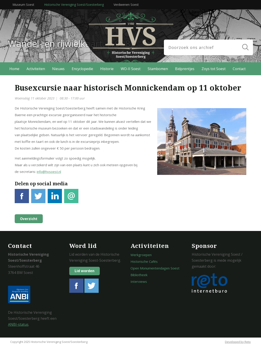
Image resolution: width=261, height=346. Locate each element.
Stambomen (158, 68)
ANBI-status (18, 324)
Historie (107, 68)
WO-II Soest (131, 68)
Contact (239, 68)
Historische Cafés (144, 261)
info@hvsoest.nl (49, 171)
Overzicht (28, 219)
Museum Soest (23, 4)
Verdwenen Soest (126, 4)
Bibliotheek (138, 275)
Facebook (22, 198)
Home (14, 68)
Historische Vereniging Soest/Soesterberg (74, 4)
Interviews (138, 281)
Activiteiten (36, 68)
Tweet (38, 198)
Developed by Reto (238, 342)
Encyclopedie (82, 68)
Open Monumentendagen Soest (154, 268)
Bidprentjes (184, 68)
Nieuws (58, 68)
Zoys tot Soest (214, 68)
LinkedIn (55, 198)
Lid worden (84, 270)
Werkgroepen (141, 255)
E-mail (71, 198)
